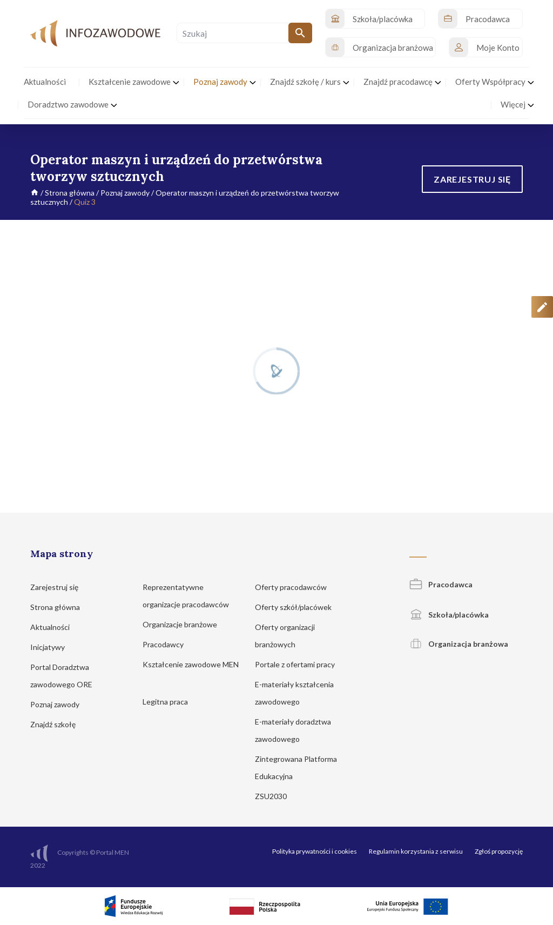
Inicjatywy (52, 647)
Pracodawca (441, 584)
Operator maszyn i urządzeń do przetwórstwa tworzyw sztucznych (184, 197)
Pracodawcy (168, 644)
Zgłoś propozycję (499, 851)
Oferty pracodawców (296, 587)
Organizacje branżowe (185, 624)
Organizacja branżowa (458, 643)
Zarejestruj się (59, 587)
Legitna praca (165, 701)
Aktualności (55, 627)
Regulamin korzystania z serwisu (416, 851)
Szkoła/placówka (449, 614)
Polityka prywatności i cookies (314, 851)
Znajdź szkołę (58, 724)
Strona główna (70, 192)
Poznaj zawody (125, 192)
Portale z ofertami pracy (300, 664)
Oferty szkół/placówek (298, 607)
